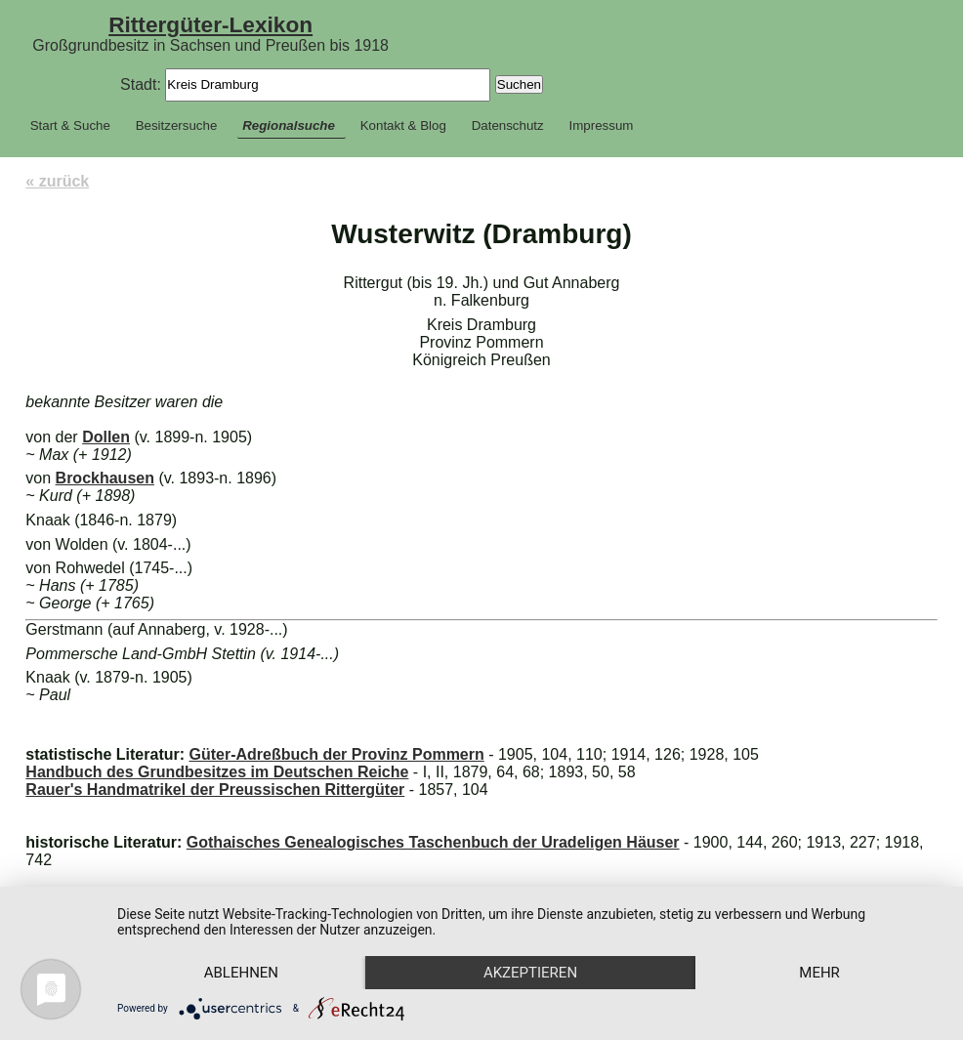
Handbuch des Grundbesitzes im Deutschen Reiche (216, 772)
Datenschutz (508, 125)
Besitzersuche (177, 125)
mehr (819, 972)
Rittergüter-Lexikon (210, 24)
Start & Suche (70, 125)
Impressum (601, 125)
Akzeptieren (530, 972)
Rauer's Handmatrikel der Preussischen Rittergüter (214, 789)
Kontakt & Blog (403, 125)
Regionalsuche (288, 125)
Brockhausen (105, 478)
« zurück (57, 181)
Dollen (106, 437)
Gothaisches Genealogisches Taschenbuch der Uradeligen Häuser (433, 842)
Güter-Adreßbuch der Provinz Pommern (335, 754)
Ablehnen (241, 972)
